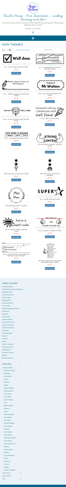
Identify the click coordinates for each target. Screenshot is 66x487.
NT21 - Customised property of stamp (49, 94)
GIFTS (11, 479)
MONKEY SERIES (8, 405)
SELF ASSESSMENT (7, 333)
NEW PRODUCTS (6, 349)
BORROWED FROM (7, 292)
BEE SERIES (7, 373)
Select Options (16, 73)
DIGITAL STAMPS (6, 297)
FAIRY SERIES (7, 394)
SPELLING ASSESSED (8, 325)
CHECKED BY (5, 311)
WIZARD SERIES (8, 449)
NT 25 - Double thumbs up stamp (50, 230)
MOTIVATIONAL (6, 316)
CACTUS (6, 379)
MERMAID (6, 408)
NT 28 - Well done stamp (50, 118)
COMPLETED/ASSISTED (8, 322)
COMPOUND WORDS (7, 303)
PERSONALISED (6, 300)
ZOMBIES (6, 467)
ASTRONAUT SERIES (9, 370)
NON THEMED (7, 417)
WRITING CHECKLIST (7, 358)
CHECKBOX (5, 314)
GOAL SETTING (6, 306)
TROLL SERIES (8, 441)
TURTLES (6, 464)
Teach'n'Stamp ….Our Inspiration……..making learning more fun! (33, 17)
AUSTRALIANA (7, 376)
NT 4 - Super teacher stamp (50, 199)
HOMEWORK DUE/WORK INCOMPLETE (12, 289)
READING (4, 355)
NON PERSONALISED (7, 295)
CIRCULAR (5, 338)
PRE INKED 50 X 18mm (8, 352)
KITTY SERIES (7, 397)
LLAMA (5, 411)
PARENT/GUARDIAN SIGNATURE (10, 308)
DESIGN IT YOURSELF (8, 344)
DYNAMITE (7, 429)
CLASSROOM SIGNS (7, 286)
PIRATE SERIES (8, 426)
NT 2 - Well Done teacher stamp (16, 67)
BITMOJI (6, 385)
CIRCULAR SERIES (9, 388)
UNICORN (6, 446)
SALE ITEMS (5, 330)
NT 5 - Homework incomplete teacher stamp (50, 68)
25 (10, 50)
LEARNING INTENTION (8, 327)
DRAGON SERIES (8, 391)
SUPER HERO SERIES (10, 438)
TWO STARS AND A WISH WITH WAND (16, 174)
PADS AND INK (11, 473)
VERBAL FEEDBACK (7, 319)
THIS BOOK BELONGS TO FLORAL (16, 206)
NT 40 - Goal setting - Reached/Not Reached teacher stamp (16, 255)
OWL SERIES (7, 420)
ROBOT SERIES (8, 435)
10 (7, 50)
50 (12, 50)
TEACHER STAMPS (11, 367)
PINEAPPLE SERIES (9, 423)
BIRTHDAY (5, 336)
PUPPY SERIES (8, 432)
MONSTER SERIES (9, 414)
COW (5, 402)
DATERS (4, 341)
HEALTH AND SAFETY (7, 347)
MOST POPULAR (6, 476)
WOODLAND (7, 461)
